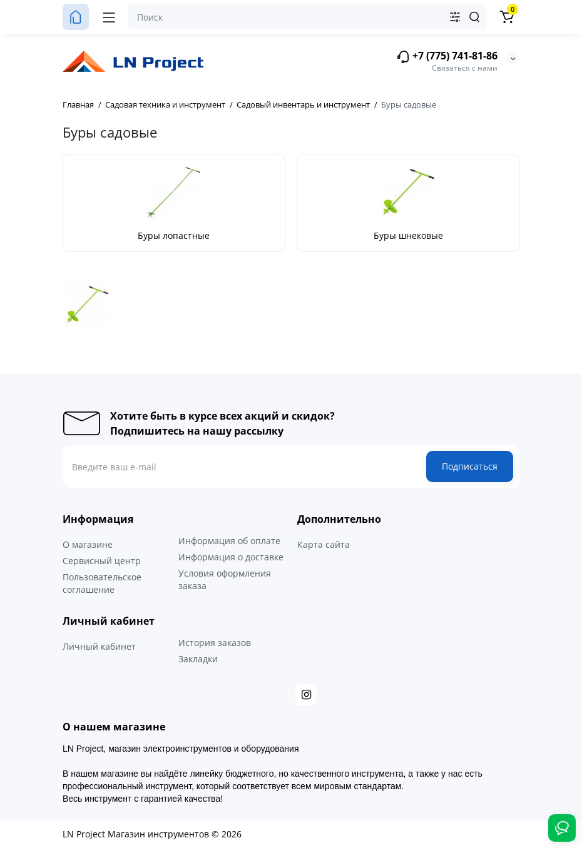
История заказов (214, 643)
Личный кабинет (99, 646)
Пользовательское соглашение (102, 583)
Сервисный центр (102, 561)
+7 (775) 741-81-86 (447, 56)
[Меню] (109, 17)
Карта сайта (323, 544)
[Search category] (455, 17)
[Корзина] (506, 17)
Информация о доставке (230, 557)
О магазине (88, 544)
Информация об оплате (229, 541)
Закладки (198, 659)
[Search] (474, 17)
